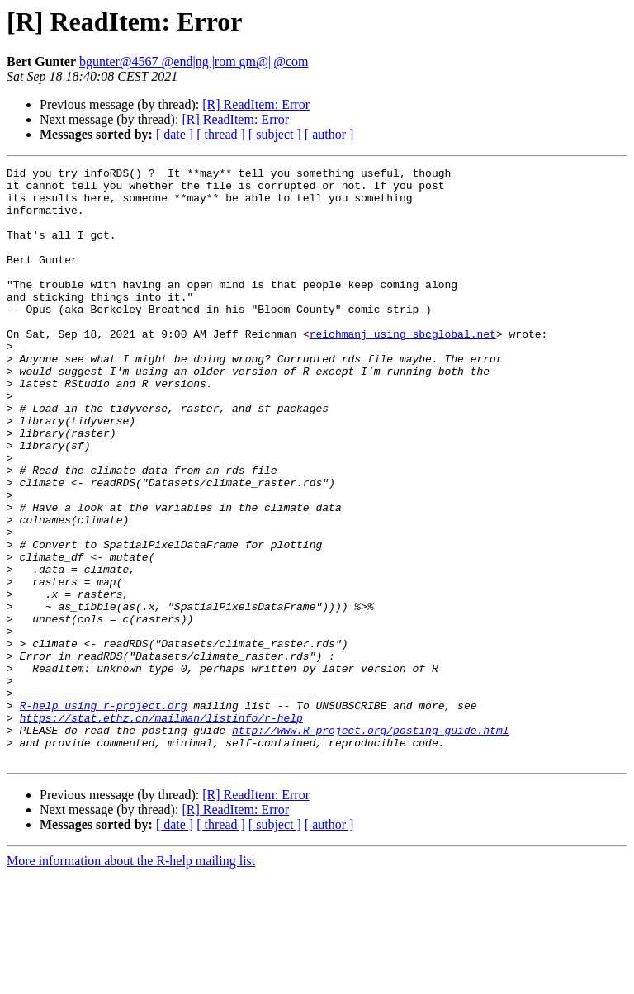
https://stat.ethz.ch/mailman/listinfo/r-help (161, 828)
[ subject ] (274, 134)
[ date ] (174, 134)
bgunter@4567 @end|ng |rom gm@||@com (194, 61)
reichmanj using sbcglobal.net (403, 368)
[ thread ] (220, 134)
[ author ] (329, 134)
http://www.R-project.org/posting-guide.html (370, 843)
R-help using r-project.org (103, 814)
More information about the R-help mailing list (131, 980)
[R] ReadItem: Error (256, 104)
